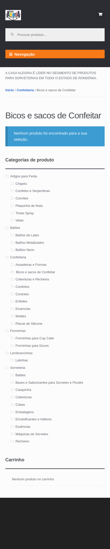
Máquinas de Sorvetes (31, 434)
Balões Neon (24, 250)
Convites (21, 198)
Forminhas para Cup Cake (34, 338)
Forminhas (18, 331)
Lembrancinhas (21, 353)
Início (9, 90)
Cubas (20, 404)
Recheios (22, 441)
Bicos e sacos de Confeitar (35, 272)
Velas (19, 220)
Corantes (22, 294)
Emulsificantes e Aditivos (33, 419)
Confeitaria (25, 90)
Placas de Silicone (28, 324)
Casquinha (23, 390)
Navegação (25, 54)
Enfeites (21, 301)
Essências (22, 427)
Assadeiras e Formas (31, 265)
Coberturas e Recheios (32, 279)
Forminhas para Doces (32, 346)
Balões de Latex (27, 235)
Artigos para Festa (23, 176)
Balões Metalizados (29, 243)
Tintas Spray (24, 213)
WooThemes (64, 529)
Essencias (22, 309)
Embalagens (24, 412)
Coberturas (23, 397)
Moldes (20, 316)
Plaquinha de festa (29, 206)
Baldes (20, 375)
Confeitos (22, 287)
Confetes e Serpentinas (32, 191)
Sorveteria (17, 368)
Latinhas (21, 360)
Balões (15, 228)
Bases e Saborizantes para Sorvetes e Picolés (49, 382)
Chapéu (21, 184)
